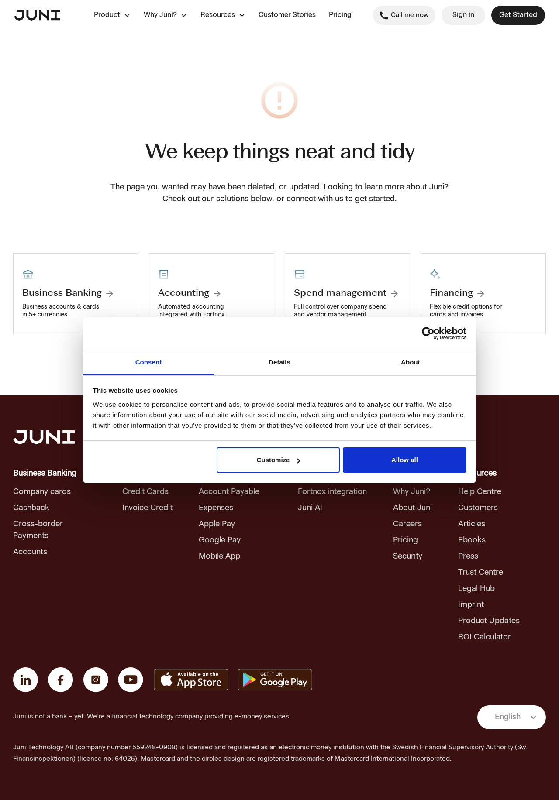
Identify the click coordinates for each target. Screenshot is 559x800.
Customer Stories (287, 15)
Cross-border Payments (38, 530)
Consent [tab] (148, 362)
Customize (278, 460)
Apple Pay (217, 524)
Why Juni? (411, 492)
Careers (407, 524)
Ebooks (472, 540)
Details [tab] (279, 362)
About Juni (412, 508)
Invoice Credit (147, 508)
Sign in (463, 15)
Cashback (31, 508)
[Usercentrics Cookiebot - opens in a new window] (428, 333)
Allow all (404, 460)
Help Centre (479, 492)
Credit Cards (145, 492)
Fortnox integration (332, 492)
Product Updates (489, 621)
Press (468, 556)
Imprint (471, 605)
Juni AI (310, 508)
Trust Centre (480, 573)
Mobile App (219, 556)
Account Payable (229, 492)
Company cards (42, 492)
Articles (471, 524)
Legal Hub (476, 589)
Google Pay (220, 540)
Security (407, 556)
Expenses (216, 508)
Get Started (518, 15)
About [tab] (410, 362)
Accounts (30, 552)
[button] (112, 15)
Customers (478, 508)
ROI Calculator (484, 637)
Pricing (340, 15)
